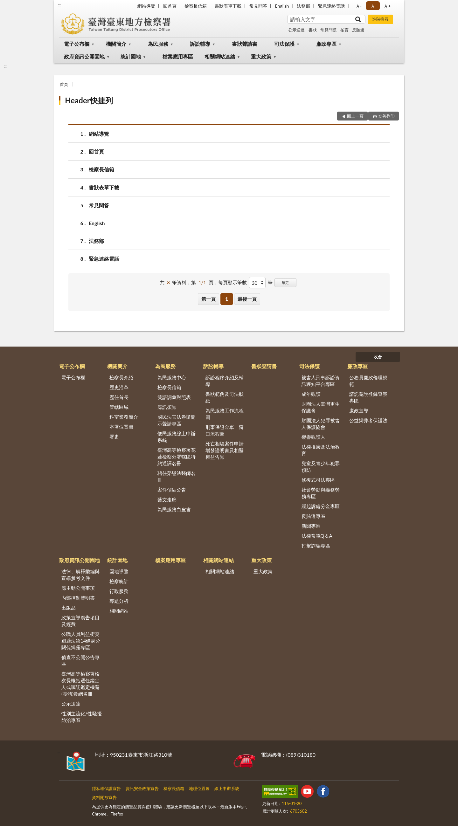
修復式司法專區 (318, 480)
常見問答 (258, 6)
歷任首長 (118, 397)
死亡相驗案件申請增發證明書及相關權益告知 (224, 450)
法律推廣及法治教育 (321, 450)
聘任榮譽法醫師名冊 (176, 476)
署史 (114, 436)
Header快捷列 (89, 100)
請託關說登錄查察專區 (368, 397)
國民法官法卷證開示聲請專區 (176, 420)
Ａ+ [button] (387, 6)
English (282, 6)
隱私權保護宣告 (106, 788)
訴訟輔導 (200, 44)
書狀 (313, 29)
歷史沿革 (118, 387)
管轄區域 (118, 407)
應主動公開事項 (78, 588)
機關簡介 (116, 44)
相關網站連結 (220, 56)
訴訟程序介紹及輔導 (224, 381)
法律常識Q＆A (317, 536)
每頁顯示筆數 (232, 282)
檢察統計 (118, 581)
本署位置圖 (121, 427)
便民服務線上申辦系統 (176, 436)
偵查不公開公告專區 (80, 660)
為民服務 (158, 44)
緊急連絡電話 (331, 6)
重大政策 (261, 56)
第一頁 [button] (208, 299)
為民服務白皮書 (174, 509)
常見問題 (328, 29)
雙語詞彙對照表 (174, 397)
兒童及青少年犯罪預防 (321, 466)
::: (59, 4)
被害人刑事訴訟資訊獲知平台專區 (321, 381)
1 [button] (226, 299)
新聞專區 (311, 526)
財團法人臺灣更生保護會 (321, 407)
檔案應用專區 (178, 56)
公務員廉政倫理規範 (368, 381)
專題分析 (118, 601)
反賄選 (358, 29)
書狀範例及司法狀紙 (224, 397)
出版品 (68, 607)
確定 (285, 282)
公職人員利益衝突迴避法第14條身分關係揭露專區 (80, 640)
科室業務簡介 (123, 417)
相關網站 (118, 611)
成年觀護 (311, 394)
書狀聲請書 (244, 44)
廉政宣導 (358, 410)
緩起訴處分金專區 (321, 506)
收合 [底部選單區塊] (378, 356)
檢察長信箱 (195, 6)
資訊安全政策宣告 (142, 788)
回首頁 (170, 6)
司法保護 (284, 44)
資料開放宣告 (104, 797)
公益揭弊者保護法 (368, 420)
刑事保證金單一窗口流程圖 (224, 430)
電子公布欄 (76, 44)
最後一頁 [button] (247, 299)
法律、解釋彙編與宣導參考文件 (80, 574)
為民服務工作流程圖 (224, 414)
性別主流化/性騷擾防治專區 (81, 717)
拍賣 (344, 29)
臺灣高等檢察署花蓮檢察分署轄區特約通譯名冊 (176, 456)
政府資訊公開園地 (84, 56)
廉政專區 (326, 44)
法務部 (303, 6)
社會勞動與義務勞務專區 (321, 493)
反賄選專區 (313, 516)
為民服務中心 (171, 377)
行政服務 (118, 591)
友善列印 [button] (386, 116)
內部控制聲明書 (78, 598)
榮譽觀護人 (313, 437)
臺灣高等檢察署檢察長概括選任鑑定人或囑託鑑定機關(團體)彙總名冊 (80, 684)
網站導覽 (146, 6)
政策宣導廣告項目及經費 (80, 621)
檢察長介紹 (121, 377)
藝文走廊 (167, 499)
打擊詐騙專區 (316, 545)
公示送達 (296, 29)
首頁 (64, 84)
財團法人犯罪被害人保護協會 (321, 423)
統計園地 (131, 56)
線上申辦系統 (226, 788)
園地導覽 (118, 571)
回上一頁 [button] (355, 116)
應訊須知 (167, 407)
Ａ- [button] (359, 6)
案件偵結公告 (171, 489)
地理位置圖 (199, 788)
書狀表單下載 (228, 6)
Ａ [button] (373, 6)
